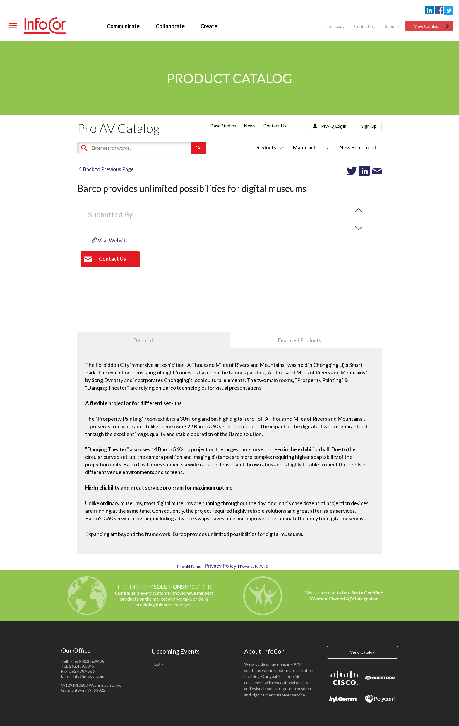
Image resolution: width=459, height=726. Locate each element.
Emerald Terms (189, 566)
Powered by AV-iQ (254, 566)
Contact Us (364, 26)
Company (336, 26)
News (250, 125)
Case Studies (223, 125)
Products (268, 147)
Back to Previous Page (105, 169)
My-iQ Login (333, 126)
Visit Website (110, 240)
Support (392, 26)
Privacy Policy (220, 566)
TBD (155, 664)
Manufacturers (310, 147)
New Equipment (357, 147)
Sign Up (369, 126)
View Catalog (426, 26)
